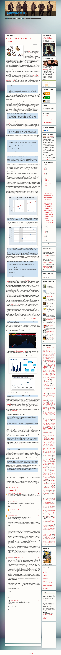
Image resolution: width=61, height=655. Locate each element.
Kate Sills (51, 451)
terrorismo (51, 525)
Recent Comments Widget (52, 270)
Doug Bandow (44, 395)
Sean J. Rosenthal (49, 512)
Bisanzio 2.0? (48, 302)
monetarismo (47, 480)
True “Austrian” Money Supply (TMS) (48, 582)
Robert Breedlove (45, 504)
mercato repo (53, 472)
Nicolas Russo (52, 484)
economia (50, 397)
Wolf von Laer (53, 541)
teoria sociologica (45, 525)
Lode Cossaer (53, 460)
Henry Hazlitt (46, 424)
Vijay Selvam (47, 536)
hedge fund (47, 423)
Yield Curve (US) (45, 588)
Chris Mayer (47, 377)
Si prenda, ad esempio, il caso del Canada (22, 280)
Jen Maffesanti (53, 438)
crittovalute (53, 383)
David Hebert (50, 388)
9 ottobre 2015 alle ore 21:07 (17, 493)
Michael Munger (48, 476)
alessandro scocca (10, 493)
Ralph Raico (45, 498)
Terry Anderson (45, 526)
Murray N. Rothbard (47, 481)
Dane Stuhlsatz (50, 384)
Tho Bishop (52, 526)
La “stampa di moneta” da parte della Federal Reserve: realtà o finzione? (50, 331)
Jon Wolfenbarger (52, 445)
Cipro (43, 380)
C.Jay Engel (44, 374)
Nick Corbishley (53, 482)
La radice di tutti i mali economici (47, 122)
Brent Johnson (51, 371)
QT (54, 497)
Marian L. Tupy (44, 466)
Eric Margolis (53, 401)
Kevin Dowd (51, 452)
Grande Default (52, 417)
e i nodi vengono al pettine (27, 483)
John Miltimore (45, 442)
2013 (44, 236)
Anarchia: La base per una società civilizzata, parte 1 (50, 337)
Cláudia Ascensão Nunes (52, 380)
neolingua (44, 482)
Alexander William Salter (49, 351)
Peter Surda (46, 494)
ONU (48, 487)
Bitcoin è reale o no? (49, 313)
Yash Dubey (54, 542)
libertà (51, 458)
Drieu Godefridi (49, 396)
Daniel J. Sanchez (51, 386)
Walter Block (44, 538)
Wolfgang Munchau (45, 542)
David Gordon (46, 388)
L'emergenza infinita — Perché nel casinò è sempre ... (48, 183)
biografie (46, 364)
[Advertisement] (30, 26)
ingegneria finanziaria (47, 428)
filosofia (45, 405)
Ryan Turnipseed (53, 509)
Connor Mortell (53, 382)
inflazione (44, 427)
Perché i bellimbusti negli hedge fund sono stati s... (48, 190)
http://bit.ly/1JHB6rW (16, 445)
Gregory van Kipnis (53, 419)
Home (6, 18)
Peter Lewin (46, 493)
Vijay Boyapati (49, 535)
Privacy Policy (45, 617)
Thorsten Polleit (52, 528)
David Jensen (47, 389)
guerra (49, 420)
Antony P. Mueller (45, 358)
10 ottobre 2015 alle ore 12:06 (19, 557)
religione (52, 499)
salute (43, 510)
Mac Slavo (49, 463)
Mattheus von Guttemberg (46, 471)
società (49, 516)
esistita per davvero (45, 69)
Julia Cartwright (48, 449)
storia (54, 522)
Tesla (49, 526)
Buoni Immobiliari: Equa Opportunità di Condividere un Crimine (50, 291)
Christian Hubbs (47, 378)
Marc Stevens (49, 465)
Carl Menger (51, 374)
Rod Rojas (51, 506)
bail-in (51, 361)
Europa (52, 403)
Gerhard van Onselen (48, 413)
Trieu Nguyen (52, 531)
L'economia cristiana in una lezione (48, 119)
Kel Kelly (47, 452)
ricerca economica (46, 500)
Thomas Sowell (47, 528)
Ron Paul (47, 507)
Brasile (53, 370)
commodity (47, 382)
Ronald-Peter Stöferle (52, 507)
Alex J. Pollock (46, 350)
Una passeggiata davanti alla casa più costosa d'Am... (48, 195)
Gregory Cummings (48, 419)
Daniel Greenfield (53, 385)
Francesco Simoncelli (11, 557)
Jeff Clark (46, 437)
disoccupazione (52, 393)
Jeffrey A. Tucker (47, 438)
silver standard (44, 515)
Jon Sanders (47, 445)
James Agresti (52, 432)
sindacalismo (53, 515)
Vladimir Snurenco (48, 537)
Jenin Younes (45, 439)
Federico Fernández (48, 404)
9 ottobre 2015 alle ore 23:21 (15, 509)
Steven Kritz (53, 521)
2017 (44, 175)
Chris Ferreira (47, 376)
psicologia (46, 497)
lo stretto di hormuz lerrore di (48, 267)
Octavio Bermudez (49, 486)
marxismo (48, 470)
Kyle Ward (45, 455)
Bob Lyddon (50, 365)
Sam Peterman (48, 510)
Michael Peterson (45, 477)
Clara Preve (47, 380)
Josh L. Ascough (49, 447)
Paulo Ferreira (47, 491)
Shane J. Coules (51, 513)
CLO (49, 381)
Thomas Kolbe (49, 527)
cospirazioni (48, 383)
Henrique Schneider (53, 423)
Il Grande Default (45, 115)
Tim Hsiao (44, 529)
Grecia (46, 418)
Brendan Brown (45, 371)
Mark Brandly (53, 466)
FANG (44, 404)
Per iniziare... (9, 18)
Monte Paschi (53, 480)
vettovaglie (49, 534)
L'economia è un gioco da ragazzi (47, 118)
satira (49, 511)
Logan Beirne (45, 461)
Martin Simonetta (51, 469)
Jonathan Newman (45, 446)
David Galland (53, 387)
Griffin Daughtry (45, 420)
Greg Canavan (50, 418)
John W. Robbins (51, 444)
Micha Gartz (53, 473)
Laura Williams (45, 456)
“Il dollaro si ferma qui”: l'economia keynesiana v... (48, 219)
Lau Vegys (54, 455)
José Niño (53, 446)
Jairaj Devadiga (48, 432)
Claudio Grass (45, 381)
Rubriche (13, 18)
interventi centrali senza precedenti (29, 571)
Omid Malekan (45, 487)
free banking (52, 408)
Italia (47, 430)
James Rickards (45, 434)
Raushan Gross (48, 499)
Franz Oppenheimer (50, 407)
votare (52, 537)
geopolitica (46, 411)
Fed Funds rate (45, 575)
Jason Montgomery (45, 436)
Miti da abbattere (17, 18)
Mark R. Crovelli (51, 467)
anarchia (54, 353)
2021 (44, 170)
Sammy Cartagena (53, 510)
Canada (47, 374)
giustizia (51, 415)
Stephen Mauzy (47, 520)
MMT (46, 479)
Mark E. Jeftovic (45, 467)
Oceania (44, 486)
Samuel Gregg (45, 511)
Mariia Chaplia (48, 466)
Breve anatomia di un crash (48, 186)
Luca (10, 509)
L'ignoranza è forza (49, 307)
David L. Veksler (52, 389)
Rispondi (9, 506)
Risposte (10, 508)
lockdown (48, 460)
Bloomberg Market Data (46, 571)
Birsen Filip (53, 364)
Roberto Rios (47, 506)
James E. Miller (50, 433)
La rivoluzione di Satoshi (46, 116)
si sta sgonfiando (35, 75)
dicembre (46, 179)
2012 (44, 237)
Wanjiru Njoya (53, 538)
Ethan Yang (49, 402)
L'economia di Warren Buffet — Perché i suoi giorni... (48, 201)
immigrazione (48, 426)
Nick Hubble (50, 483)
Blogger (32, 653)
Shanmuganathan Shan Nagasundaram (47, 514)
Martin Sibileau (45, 469)
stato (54, 517)
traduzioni (45, 531)
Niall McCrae (49, 482)
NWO (52, 485)
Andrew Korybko (52, 355)
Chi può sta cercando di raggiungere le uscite (20, 351)
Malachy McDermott (52, 464)
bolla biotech (50, 366)
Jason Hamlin (52, 435)
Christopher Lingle (52, 378)
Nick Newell (54, 483)
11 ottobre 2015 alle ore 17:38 (14, 600)
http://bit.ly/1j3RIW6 (14, 410)
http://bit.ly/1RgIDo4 (19, 287)
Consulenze (28, 18)
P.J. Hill (52, 487)
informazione (51, 427)
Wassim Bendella (50, 539)
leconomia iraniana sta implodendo (48, 255)
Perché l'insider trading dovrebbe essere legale (48, 199)
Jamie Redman (51, 434)
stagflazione (49, 517)
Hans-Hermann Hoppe (46, 422)
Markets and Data (45, 579)
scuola (44, 512)
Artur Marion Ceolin (48, 360)
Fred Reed (47, 408)
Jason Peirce (53, 436)
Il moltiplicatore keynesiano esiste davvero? (48, 193)
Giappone (47, 414)
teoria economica (50, 524)
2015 (44, 178)
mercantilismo (47, 472)
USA (52, 532)
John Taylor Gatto (45, 444)
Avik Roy (47, 361)
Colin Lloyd (44, 382)
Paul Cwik (49, 489)
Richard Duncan (53, 500)
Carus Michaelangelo (48, 375)
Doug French (48, 395)
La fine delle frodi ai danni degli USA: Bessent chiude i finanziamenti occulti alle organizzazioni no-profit (50, 319)
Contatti (31, 18)
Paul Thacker (51, 490)
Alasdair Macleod (52, 348)
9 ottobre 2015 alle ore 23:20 (13, 515)
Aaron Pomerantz (48, 347)
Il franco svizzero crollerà (49, 325)
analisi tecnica (48, 353)
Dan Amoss (45, 384)
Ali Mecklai (54, 351)
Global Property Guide (46, 578)
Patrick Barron (47, 488)
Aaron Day (44, 347)
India (53, 426)
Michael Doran (44, 474)
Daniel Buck (54, 384)
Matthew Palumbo (52, 471)
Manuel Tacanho (45, 465)
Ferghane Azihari (53, 404)
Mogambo (50, 479)
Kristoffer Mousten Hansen (51, 454)
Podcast (21, 18)
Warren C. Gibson (45, 539)
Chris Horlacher (51, 376)
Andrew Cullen (47, 355)
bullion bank (47, 373)
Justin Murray (52, 449)
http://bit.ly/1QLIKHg (34, 318)
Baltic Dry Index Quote (46, 569)
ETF (46, 402)
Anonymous (44, 254)
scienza (52, 511)
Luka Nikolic (45, 463)
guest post (47, 421)
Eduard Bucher (45, 399)
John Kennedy (52, 441)
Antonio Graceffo (45, 357)
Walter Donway (48, 538)
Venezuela (44, 534)
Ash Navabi (53, 360)
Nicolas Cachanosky (46, 484)
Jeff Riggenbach (53, 437)
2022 (44, 169)
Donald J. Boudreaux (51, 394)
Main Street (45, 464)
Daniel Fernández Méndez (47, 385)
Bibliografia (24, 18)
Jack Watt (44, 431)
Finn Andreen (53, 405)
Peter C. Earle (47, 492)
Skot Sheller (45, 516)
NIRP (44, 485)
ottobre (46, 181)
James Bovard (45, 433)
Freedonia (44, 409)
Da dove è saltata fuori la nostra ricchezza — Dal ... (48, 221)
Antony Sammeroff (52, 358)
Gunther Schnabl (53, 421)
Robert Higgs (50, 504)
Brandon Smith (48, 370)
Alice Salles (45, 352)
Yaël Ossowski (50, 542)
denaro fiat (48, 391)
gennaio (46, 233)
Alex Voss (50, 350)
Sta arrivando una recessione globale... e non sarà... (48, 188)
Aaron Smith (53, 347)
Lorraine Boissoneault (50, 461)
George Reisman (50, 412)
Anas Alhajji (45, 354)
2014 (44, 235)
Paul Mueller (47, 490)
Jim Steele (53, 439)
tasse (43, 524)
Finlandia (49, 405)
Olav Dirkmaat (53, 486)
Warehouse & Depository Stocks (47, 585)
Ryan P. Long (48, 509)
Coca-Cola (53, 381)
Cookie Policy (45, 618)
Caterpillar (54, 375)
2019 (44, 173)
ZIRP (52, 543)
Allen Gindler (52, 352)
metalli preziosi (47, 473)
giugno (46, 227)
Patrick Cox (51, 488)
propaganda (53, 496)
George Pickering (45, 412)
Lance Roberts (49, 455)
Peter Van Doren (51, 494)
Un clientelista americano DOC (48, 222)
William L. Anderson (47, 541)
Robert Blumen (48, 503)
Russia (50, 508)
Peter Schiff (50, 493)
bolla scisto (45, 369)
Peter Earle (51, 492)
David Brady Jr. (49, 387)
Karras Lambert (47, 451)
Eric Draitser (46, 401)
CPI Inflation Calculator (46, 572)
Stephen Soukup (52, 520)
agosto (46, 225)
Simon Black (48, 515)
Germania (53, 413)
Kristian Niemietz (45, 454)
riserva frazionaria (48, 502)
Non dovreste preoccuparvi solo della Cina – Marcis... (48, 215)
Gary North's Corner (51, 410)
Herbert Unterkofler (51, 424)
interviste (52, 429)
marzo (45, 231)
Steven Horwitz (48, 521)
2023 (44, 168)
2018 (44, 174)
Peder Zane (51, 491)
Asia (43, 361)
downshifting (45, 396)
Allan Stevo (49, 352)
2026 (44, 164)
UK (44, 532)
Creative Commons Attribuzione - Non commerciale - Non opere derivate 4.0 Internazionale (48, 615)
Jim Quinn (49, 439)
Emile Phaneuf (50, 400)
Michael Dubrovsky (50, 474)
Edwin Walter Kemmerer (51, 399)
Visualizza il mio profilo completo (47, 159)
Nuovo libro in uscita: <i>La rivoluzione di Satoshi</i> (48, 38)
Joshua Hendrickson (49, 448)
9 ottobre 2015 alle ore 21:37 (13, 501)
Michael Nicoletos (53, 476)
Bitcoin (45, 365)
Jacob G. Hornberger (49, 431)
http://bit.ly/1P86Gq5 (19, 443)
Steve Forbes (44, 521)
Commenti (45, 277)
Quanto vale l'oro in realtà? (48, 203)
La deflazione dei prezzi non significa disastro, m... (48, 197)
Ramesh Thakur (50, 498)
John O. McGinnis (50, 442)
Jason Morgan (49, 436)
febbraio (46, 232)
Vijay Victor (51, 536)
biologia (49, 364)
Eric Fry (50, 401)
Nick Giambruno (46, 483)
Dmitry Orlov (46, 394)
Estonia (44, 402)
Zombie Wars (45, 544)
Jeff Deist (50, 437)
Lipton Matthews (49, 459)
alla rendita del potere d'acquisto (35, 174)
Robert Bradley (53, 503)
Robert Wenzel (46, 505)
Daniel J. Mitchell (46, 386)
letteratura (51, 457)
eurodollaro (47, 403)
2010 (44, 240)
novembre (46, 180)
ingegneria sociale (46, 429)
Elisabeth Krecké (45, 400)
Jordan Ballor (49, 446)
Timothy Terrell (52, 529)
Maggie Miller (52, 463)
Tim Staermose (48, 529)
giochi (48, 415)
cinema (53, 379)
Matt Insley (53, 470)
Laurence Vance (50, 456)
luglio (45, 226)
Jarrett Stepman (48, 435)
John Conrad (48, 441)
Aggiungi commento (9, 609)
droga (53, 396)
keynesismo (48, 453)
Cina (49, 379)
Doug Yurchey (53, 395)
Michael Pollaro (50, 477)
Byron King (52, 373)
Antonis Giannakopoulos (51, 357)
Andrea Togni (50, 354)
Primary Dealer (45, 581)
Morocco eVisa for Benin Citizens (47, 262)
